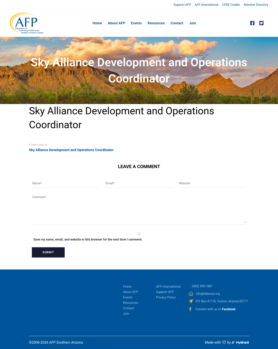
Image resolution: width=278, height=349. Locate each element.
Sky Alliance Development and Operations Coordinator (71, 150)
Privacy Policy (166, 297)
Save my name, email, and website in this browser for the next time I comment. (87, 239)
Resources (130, 303)
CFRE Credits (231, 5)
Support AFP (182, 5)
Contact (128, 308)
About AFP (130, 292)
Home (127, 286)
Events (128, 297)
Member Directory (256, 5)
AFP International (206, 5)
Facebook (229, 309)
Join (126, 313)
